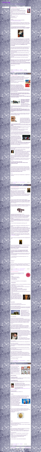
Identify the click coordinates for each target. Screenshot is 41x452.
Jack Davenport (25, 405)
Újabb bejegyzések (13, 447)
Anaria (21, 273)
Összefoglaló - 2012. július (14, 365)
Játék (13, 361)
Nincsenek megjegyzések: (22, 268)
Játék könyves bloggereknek (14, 271)
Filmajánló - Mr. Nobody (14, 75)
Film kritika (14, 183)
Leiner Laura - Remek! (14, 7)
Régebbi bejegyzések (28, 447)
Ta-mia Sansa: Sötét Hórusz (15, 186)
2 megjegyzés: (21, 69)
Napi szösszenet (16, 361)
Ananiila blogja (6, 2)
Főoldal (20, 447)
